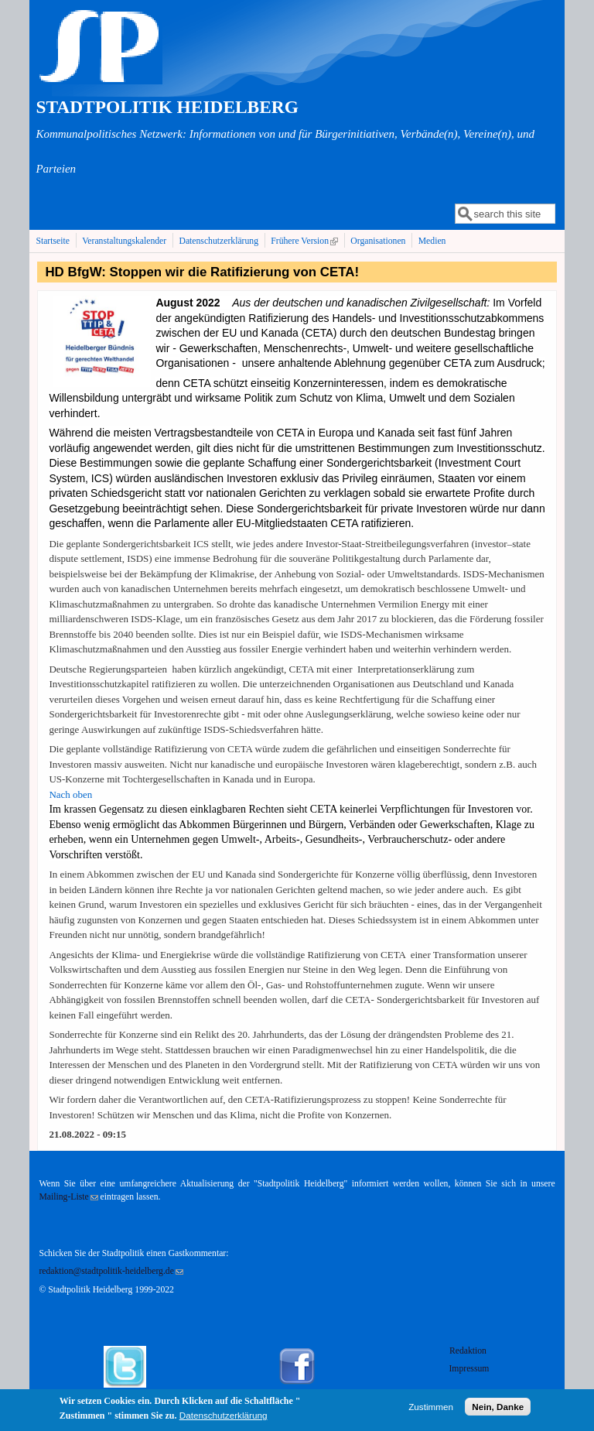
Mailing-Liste (68, 1197)
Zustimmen (430, 1410)
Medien (432, 241)
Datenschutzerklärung (218, 241)
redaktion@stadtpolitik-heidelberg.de (111, 1271)
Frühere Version (306, 240)
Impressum (469, 1369)
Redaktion (469, 1351)
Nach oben (70, 794)
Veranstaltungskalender (124, 241)
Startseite (53, 241)
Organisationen (377, 241)
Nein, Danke (498, 1410)
